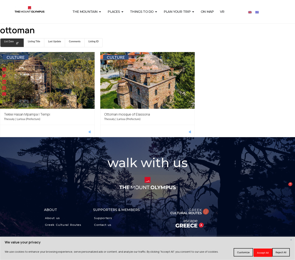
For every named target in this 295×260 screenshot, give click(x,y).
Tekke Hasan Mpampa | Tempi (27, 114)
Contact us (102, 225)
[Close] (291, 241)
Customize (229, 252)
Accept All (278, 252)
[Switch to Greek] (257, 12)
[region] (147, 249)
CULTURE (16, 57)
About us (52, 218)
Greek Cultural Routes (63, 225)
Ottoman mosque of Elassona (127, 114)
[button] (4, 69)
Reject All (254, 252)
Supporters (103, 218)
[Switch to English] (249, 12)
